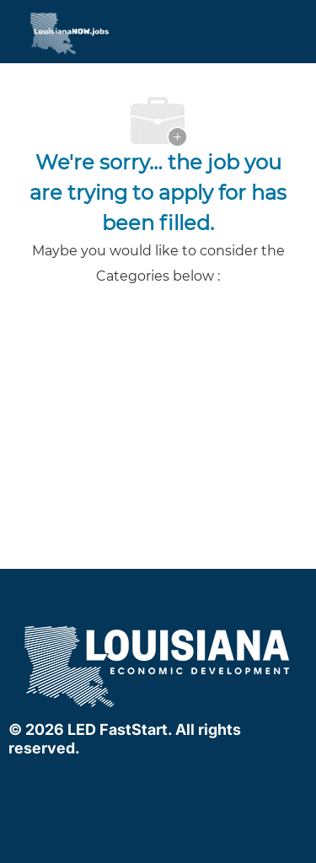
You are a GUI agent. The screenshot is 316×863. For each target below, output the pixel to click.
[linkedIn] (155, 783)
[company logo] (158, 665)
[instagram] (188, 783)
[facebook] (121, 783)
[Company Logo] (38, 32)
